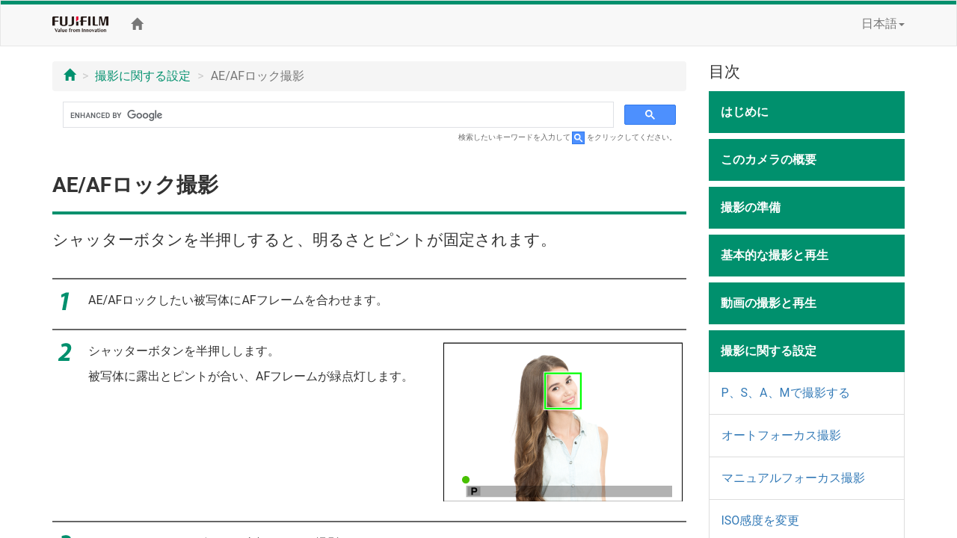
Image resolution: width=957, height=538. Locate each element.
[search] (336, 115)
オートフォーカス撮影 (781, 435)
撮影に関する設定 (143, 76)
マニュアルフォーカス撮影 (793, 478)
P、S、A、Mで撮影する (785, 393)
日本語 (883, 23)
